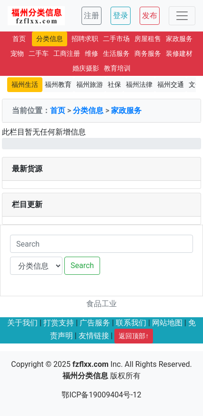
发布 (149, 15)
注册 (91, 15)
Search (82, 265)
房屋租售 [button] (147, 38)
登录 (120, 15)
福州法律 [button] (139, 84)
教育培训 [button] (117, 68)
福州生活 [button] (24, 84)
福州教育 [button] (58, 84)
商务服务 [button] (147, 53)
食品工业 (101, 303)
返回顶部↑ (134, 336)
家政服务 (126, 110)
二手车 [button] (39, 53)
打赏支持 (58, 322)
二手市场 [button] (116, 38)
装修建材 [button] (179, 53)
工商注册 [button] (66, 53)
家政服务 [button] (179, 38)
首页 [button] (19, 38)
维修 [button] (91, 53)
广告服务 (95, 322)
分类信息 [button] (49, 38)
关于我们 (22, 322)
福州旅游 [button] (89, 84)
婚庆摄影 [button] (85, 68)
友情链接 (94, 335)
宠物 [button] (17, 53)
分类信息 (88, 110)
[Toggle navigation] (182, 15)
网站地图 (167, 322)
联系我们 (131, 322)
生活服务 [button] (116, 53)
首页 (57, 110)
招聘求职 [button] (84, 38)
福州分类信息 (85, 375)
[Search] (101, 244)
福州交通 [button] (170, 84)
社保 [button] (114, 84)
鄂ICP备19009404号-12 (101, 394)
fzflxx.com (90, 364)
